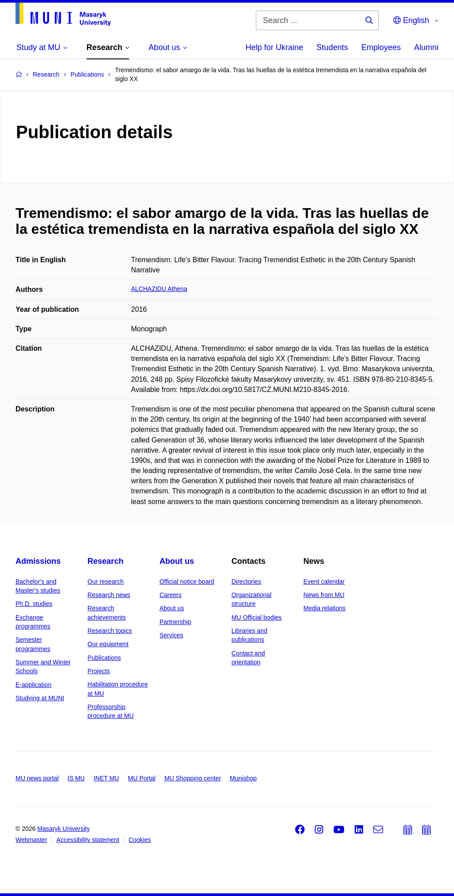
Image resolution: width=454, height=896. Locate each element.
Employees (381, 47)
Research (105, 561)
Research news (108, 594)
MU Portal (141, 778)
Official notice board (187, 581)
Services (172, 635)
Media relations (324, 608)
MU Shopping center (192, 778)
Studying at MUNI (40, 698)
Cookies (140, 839)
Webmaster (31, 839)
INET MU (106, 778)
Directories (246, 581)
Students (332, 47)
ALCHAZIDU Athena (159, 288)
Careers (171, 594)
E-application (33, 684)
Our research (105, 581)
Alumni (426, 47)
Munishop (243, 778)
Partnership (176, 621)
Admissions (38, 561)
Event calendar (323, 581)
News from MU (323, 594)
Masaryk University (63, 828)
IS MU (76, 778)
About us (177, 561)
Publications (104, 657)
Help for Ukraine (274, 47)
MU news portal (37, 778)
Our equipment (108, 644)
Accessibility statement (87, 839)
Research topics (109, 630)
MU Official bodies (256, 617)
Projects (98, 671)
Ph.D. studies (34, 603)
